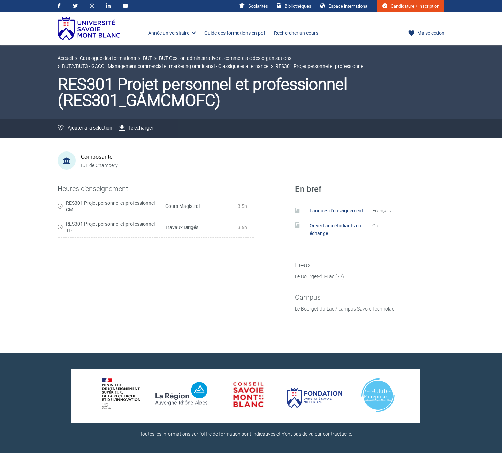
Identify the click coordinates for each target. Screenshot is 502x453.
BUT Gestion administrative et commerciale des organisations (225, 58)
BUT (147, 58)
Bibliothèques (294, 6)
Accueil (65, 58)
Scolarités (253, 6)
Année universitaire (168, 33)
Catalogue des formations (108, 58)
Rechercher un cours (296, 33)
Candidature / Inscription (410, 6)
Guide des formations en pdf (234, 33)
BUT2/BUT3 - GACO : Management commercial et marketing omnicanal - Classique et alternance (165, 66)
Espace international (344, 6)
